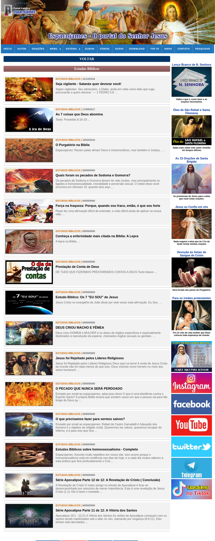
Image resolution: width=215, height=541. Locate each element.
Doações (38, 48)
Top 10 (154, 48)
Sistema (71, 48)
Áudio (119, 48)
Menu (54, 48)
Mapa (168, 48)
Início (8, 48)
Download (137, 48)
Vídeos (105, 48)
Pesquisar (202, 48)
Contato (183, 48)
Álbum (89, 48)
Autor (21, 48)
